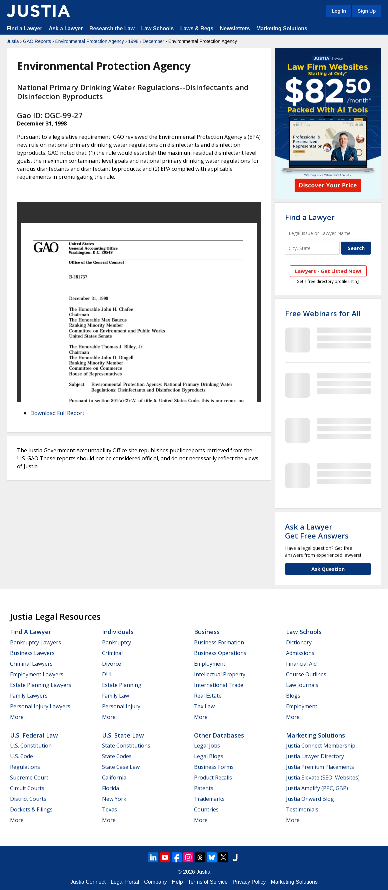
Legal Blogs (208, 756)
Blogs (293, 695)
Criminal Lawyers (31, 663)
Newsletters (235, 28)
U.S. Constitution (31, 745)
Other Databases (219, 735)
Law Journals (302, 685)
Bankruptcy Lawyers (35, 642)
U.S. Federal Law (34, 735)
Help (177, 882)
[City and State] (312, 248)
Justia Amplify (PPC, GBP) (317, 788)
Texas (109, 809)
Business (207, 632)
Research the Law (112, 28)
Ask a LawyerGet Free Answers (317, 531)
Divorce (111, 663)
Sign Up (367, 11)
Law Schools (157, 28)
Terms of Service (208, 882)
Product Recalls (213, 777)
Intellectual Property (219, 674)
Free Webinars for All (323, 313)
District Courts (28, 798)
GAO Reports (37, 41)
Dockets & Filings (31, 809)
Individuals (118, 632)
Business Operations (220, 653)
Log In (339, 11)
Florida (110, 788)
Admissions (300, 653)
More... (18, 717)
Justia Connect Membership (320, 745)
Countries (206, 809)
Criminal (112, 653)
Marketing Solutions (281, 28)
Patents (203, 788)
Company (155, 882)
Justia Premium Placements (320, 767)
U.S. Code (21, 756)
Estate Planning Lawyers (40, 685)
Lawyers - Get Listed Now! (328, 271)
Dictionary (299, 642)
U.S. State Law (123, 735)
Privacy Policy (249, 882)
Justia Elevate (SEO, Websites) (323, 777)
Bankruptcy (116, 642)
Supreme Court (29, 777)
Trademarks (209, 798)
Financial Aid (301, 663)
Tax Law (204, 706)
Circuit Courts (27, 788)
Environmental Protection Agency (89, 41)
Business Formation (219, 642)
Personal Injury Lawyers (40, 706)
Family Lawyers (29, 695)
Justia (13, 41)
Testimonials (302, 809)
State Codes (117, 756)
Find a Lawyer (24, 28)
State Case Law (121, 767)
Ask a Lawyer (66, 28)
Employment (209, 663)
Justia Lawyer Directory (315, 756)
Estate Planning (121, 685)
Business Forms (214, 767)
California (114, 777)
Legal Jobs (207, 745)
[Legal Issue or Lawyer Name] (328, 233)
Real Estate (208, 695)
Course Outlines (306, 674)
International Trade (218, 685)
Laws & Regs (197, 28)
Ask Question (328, 568)
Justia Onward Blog (310, 798)
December (153, 41)
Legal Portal (125, 882)
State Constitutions (126, 745)
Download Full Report (57, 413)
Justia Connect (88, 882)
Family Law (115, 695)
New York (114, 798)
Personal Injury (121, 706)
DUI (107, 674)
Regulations (25, 767)
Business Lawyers (32, 653)
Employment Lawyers (36, 674)
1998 (133, 41)
